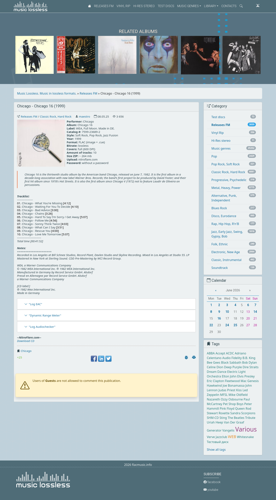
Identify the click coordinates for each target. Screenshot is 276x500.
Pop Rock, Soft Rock (225, 164)
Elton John (229, 376)
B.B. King (248, 358)
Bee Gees (213, 362)
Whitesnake (245, 437)
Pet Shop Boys (233, 404)
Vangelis (228, 430)
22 (211, 325)
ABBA (211, 353)
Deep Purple (233, 367)
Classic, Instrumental (226, 260)
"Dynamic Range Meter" (45, 315)
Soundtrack (219, 268)
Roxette (224, 413)
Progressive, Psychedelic (228, 180)
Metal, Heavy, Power (226, 188)
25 (235, 325)
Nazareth (213, 399)
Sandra (235, 413)
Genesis (253, 381)
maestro (84, 116)
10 (227, 312)
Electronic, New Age (225, 252)
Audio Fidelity (232, 358)
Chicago (26, 351)
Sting (223, 418)
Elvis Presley (246, 376)
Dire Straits (251, 367)
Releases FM (103, 6)
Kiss (239, 390)
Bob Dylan (249, 362)
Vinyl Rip (123, 6)
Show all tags (216, 449)
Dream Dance (216, 372)
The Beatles (236, 418)
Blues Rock (219, 208)
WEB (232, 436)
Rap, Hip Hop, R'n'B (225, 224)
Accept (220, 353)
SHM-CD (213, 418)
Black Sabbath (231, 362)
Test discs (166, 6)
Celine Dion (215, 367)
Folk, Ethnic (219, 244)
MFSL (224, 395)
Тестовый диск (217, 442)
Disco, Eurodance (223, 216)
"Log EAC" (35, 304)
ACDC (230, 353)
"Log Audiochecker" (42, 327)
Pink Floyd (227, 408)
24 (227, 325)
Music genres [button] (188, 6)
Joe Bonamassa (234, 385)
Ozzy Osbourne (232, 399)
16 (219, 318)
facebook (212, 482)
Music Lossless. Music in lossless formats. (46, 93)
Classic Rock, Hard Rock (55, 116)
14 (255, 312)
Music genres (221, 148)
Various (246, 429)
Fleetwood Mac (235, 381)
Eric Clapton (215, 381)
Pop (214, 156)
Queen (240, 408)
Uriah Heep (215, 422)
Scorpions (248, 413)
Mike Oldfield (237, 395)
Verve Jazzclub (217, 437)
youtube (211, 490)
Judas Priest (227, 390)
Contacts (229, 6)
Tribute (250, 418)
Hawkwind (214, 385)
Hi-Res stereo (144, 6)
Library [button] (210, 6)
